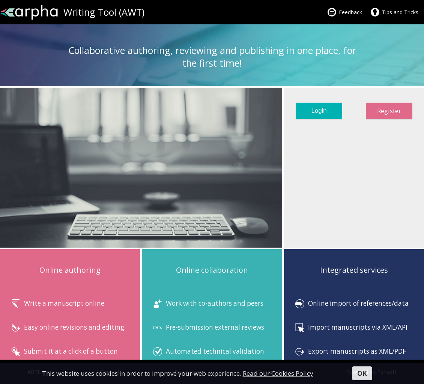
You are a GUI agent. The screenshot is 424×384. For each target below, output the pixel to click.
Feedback (350, 12)
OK (362, 373)
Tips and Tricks (400, 12)
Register (389, 110)
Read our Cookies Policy (278, 373)
